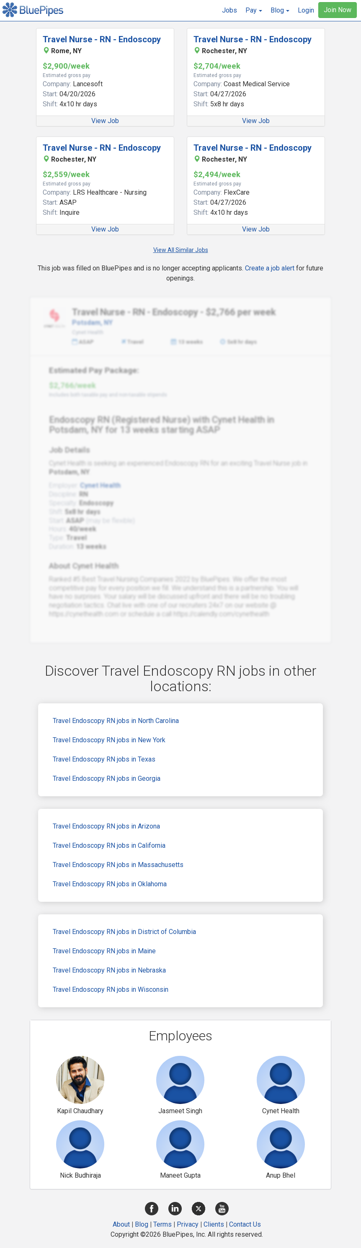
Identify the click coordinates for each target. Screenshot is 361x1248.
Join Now (337, 10)
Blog (141, 1224)
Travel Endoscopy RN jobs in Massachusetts (118, 865)
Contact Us (245, 1224)
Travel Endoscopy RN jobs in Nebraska (109, 970)
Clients (214, 1224)
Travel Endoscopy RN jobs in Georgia (106, 778)
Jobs (229, 10)
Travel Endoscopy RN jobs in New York (109, 740)
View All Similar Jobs (180, 250)
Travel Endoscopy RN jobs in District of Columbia (124, 932)
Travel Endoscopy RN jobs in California (109, 845)
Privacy (188, 1224)
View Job (105, 121)
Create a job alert (269, 268)
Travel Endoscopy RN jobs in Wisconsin (110, 989)
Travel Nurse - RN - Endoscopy (102, 39)
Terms (162, 1224)
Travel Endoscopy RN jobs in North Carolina (116, 721)
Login (306, 10)
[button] (253, 10)
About (121, 1224)
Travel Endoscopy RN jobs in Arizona (106, 826)
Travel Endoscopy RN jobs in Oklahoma (110, 884)
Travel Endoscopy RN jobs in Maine (104, 951)
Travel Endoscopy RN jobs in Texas (104, 759)
